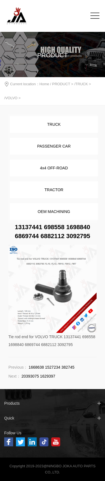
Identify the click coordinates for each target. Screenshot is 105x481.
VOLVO (11, 98)
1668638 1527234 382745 (51, 367)
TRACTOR (54, 190)
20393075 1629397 (38, 376)
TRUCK (81, 84)
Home (44, 84)
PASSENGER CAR (54, 146)
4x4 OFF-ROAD (54, 168)
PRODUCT (61, 84)
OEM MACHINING (54, 211)
